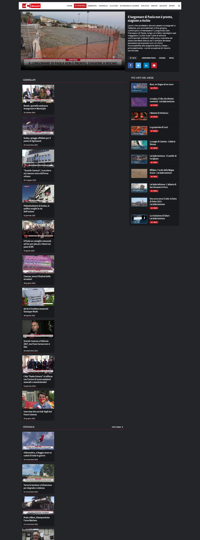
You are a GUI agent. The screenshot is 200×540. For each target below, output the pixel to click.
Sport (172, 6)
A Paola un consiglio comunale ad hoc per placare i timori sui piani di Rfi (38, 236)
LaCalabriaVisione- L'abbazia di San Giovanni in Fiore (163, 186)
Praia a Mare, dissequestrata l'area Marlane (36, 506)
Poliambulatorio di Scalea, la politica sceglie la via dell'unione (37, 203)
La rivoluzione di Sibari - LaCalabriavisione (160, 217)
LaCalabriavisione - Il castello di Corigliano (163, 157)
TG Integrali (80, 6)
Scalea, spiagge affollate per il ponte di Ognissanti (36, 139)
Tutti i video (117, 415)
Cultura (114, 6)
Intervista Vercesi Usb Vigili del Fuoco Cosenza (37, 401)
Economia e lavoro (129, 6)
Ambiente (92, 6)
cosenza (162, 58)
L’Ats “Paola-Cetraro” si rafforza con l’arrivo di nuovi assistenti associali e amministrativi (37, 367)
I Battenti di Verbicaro (159, 113)
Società (163, 6)
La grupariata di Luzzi (159, 127)
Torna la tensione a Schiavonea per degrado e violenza (37, 474)
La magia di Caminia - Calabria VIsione (162, 143)
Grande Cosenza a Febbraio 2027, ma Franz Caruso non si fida (38, 334)
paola (171, 58)
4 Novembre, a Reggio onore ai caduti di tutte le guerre (37, 442)
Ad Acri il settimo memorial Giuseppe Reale (35, 302)
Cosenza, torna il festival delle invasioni (36, 270)
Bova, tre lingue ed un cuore (161, 84)
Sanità (154, 6)
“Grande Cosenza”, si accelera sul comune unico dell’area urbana (38, 171)
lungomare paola (149, 58)
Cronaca (103, 6)
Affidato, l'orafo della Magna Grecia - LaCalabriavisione (162, 171)
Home (69, 6)
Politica (145, 6)
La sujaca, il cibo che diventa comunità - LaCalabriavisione (162, 100)
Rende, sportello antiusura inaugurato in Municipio (35, 107)
